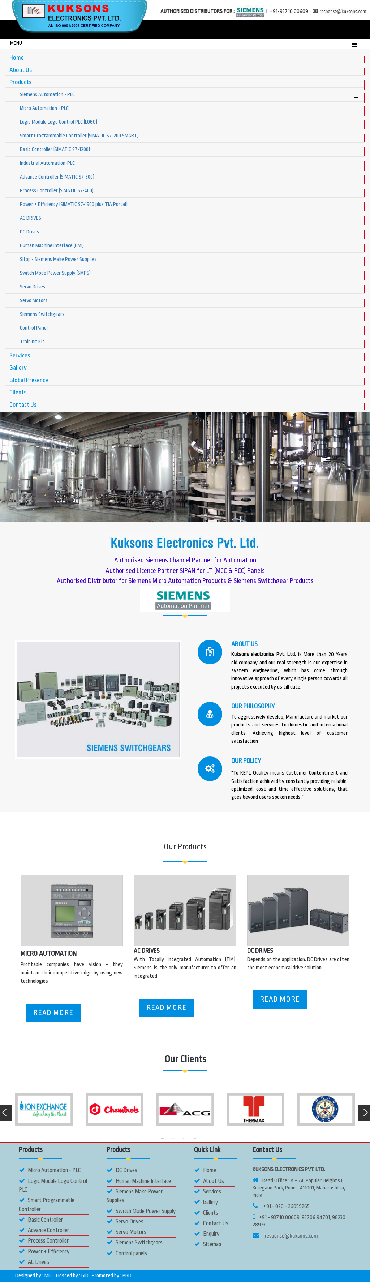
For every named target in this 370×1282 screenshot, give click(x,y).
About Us (20, 70)
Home (16, 57)
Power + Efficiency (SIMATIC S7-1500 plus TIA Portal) (74, 204)
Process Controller (44, 1240)
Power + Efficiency (44, 1251)
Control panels (127, 1253)
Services (19, 355)
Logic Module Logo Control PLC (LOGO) (58, 122)
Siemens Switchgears (42, 314)
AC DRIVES (30, 218)
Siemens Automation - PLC (47, 94)
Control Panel (34, 328)
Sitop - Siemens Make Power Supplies (58, 259)
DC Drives (29, 232)
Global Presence (28, 380)
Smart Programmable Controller (46, 1204)
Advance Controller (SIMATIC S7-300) (57, 177)
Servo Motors (33, 300)
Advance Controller (44, 1230)
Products (20, 82)
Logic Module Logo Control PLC (53, 1185)
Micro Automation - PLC (44, 108)
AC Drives (34, 1262)
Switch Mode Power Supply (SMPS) (55, 273)
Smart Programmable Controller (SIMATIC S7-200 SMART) (79, 135)
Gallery (18, 367)
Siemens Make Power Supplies (135, 1196)
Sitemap (207, 1244)
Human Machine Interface (139, 1181)
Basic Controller (41, 1219)
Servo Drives (32, 287)
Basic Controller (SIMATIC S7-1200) (55, 149)
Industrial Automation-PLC (47, 163)
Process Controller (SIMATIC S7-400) (57, 190)
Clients (17, 392)
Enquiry (206, 1233)
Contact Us (22, 404)
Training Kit (32, 341)
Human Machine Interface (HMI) (52, 245)
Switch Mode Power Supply (141, 1211)
